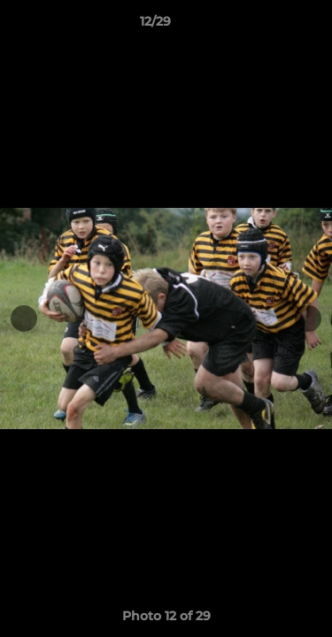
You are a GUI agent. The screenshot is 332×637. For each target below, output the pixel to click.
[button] (268, 26)
